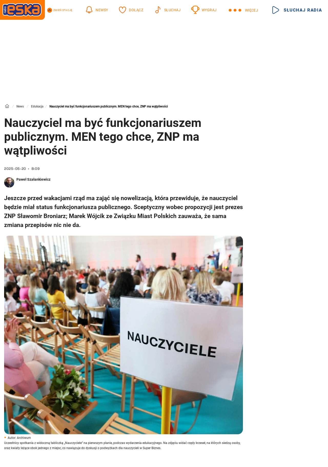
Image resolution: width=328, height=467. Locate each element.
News (20, 106)
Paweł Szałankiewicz (33, 179)
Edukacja (37, 106)
